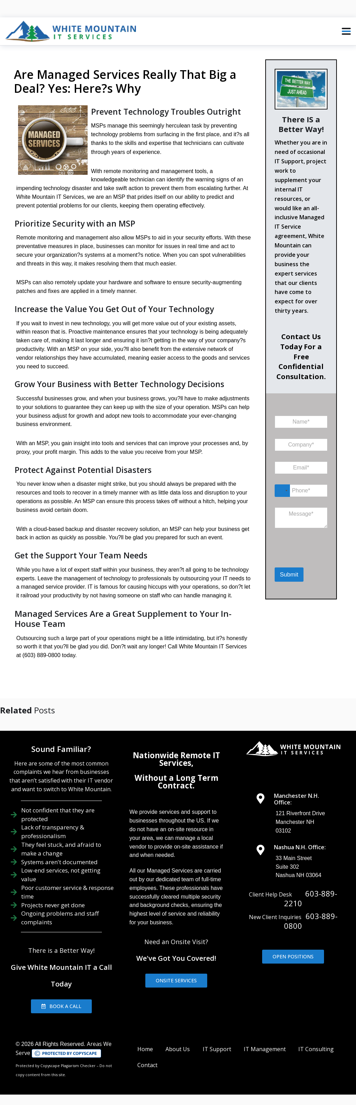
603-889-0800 (311, 921)
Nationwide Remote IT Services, (176, 759)
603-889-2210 (310, 898)
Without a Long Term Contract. (176, 781)
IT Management (265, 1049)
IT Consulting (316, 1049)
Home (145, 1049)
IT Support (217, 1049)
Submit (289, 574)
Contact (147, 1065)
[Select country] (282, 490)
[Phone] (301, 490)
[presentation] (311, 558)
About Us (177, 1049)
